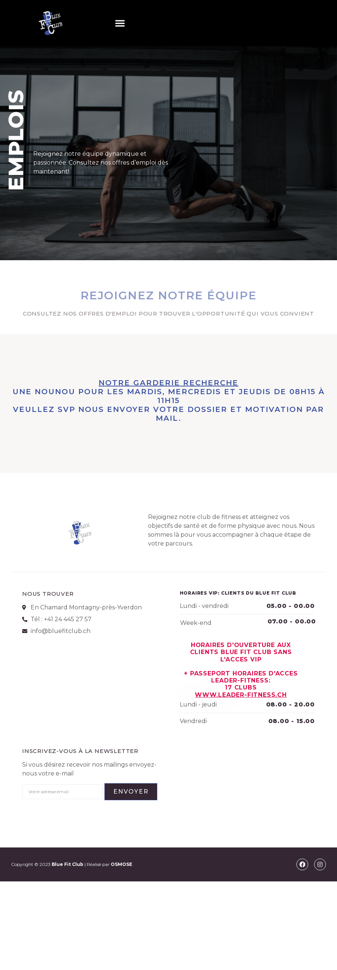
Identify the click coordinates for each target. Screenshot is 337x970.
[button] (120, 23)
